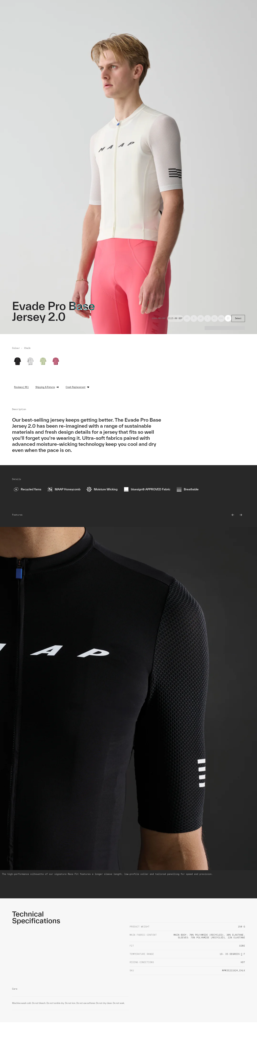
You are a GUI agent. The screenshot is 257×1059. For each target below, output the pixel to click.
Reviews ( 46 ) (21, 387)
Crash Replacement (77, 387)
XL (214, 318)
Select (238, 318)
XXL (221, 318)
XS (187, 318)
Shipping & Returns (47, 387)
